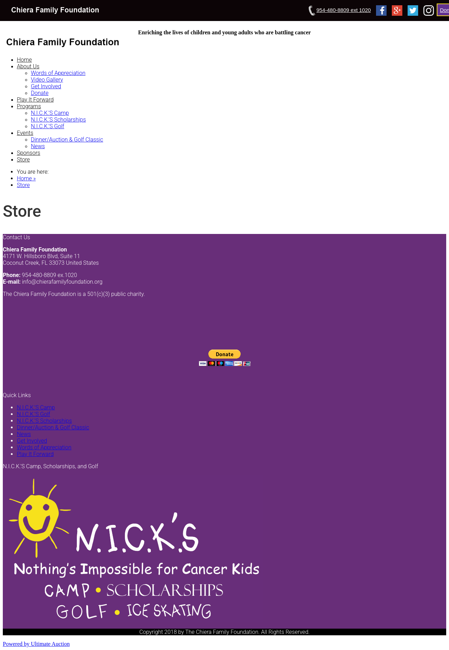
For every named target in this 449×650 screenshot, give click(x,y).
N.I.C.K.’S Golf (47, 126)
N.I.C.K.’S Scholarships (58, 119)
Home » (26, 178)
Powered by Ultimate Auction (36, 644)
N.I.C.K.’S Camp (50, 113)
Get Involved (46, 86)
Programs (29, 106)
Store (23, 159)
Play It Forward (35, 99)
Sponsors (28, 153)
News (38, 146)
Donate (39, 93)
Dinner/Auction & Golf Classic (67, 139)
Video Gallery (47, 79)
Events (25, 133)
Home (24, 59)
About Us (28, 66)
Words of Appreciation (58, 73)
